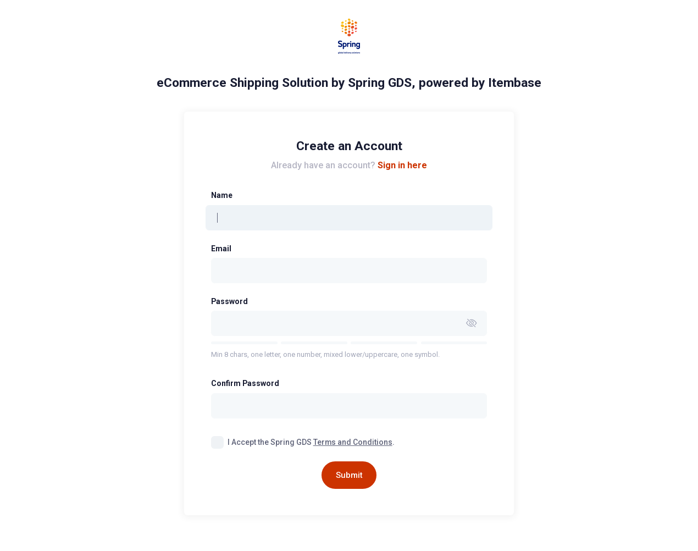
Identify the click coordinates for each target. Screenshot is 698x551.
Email (221, 248)
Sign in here (402, 165)
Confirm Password (245, 383)
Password (229, 301)
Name (221, 195)
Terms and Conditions (352, 442)
